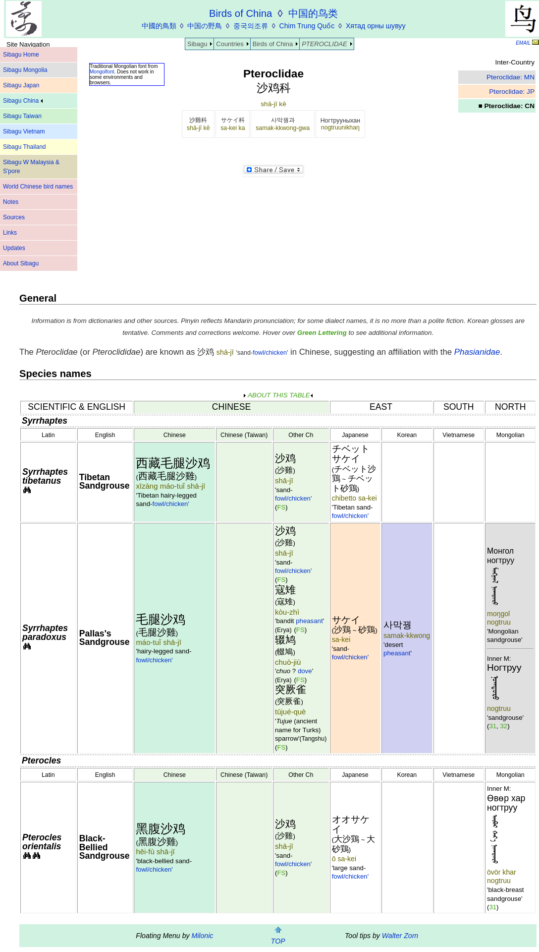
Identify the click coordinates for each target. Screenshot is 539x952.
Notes (10, 201)
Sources (14, 217)
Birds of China (273, 44)
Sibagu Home (21, 54)
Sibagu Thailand (24, 146)
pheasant (309, 621)
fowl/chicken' (170, 504)
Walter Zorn (400, 936)
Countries (229, 44)
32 (503, 726)
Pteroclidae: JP (512, 91)
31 (492, 726)
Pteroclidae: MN (510, 77)
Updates (14, 248)
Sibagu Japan (21, 85)
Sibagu (197, 44)
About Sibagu (21, 263)
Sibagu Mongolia (25, 69)
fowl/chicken (270, 352)
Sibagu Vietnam (24, 131)
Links (10, 232)
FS (281, 507)
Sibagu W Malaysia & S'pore (31, 167)
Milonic (202, 936)
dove (305, 671)
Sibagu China (23, 100)
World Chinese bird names (38, 186)
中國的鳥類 (159, 26)
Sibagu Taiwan (22, 116)
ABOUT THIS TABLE (278, 395)
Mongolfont (102, 71)
